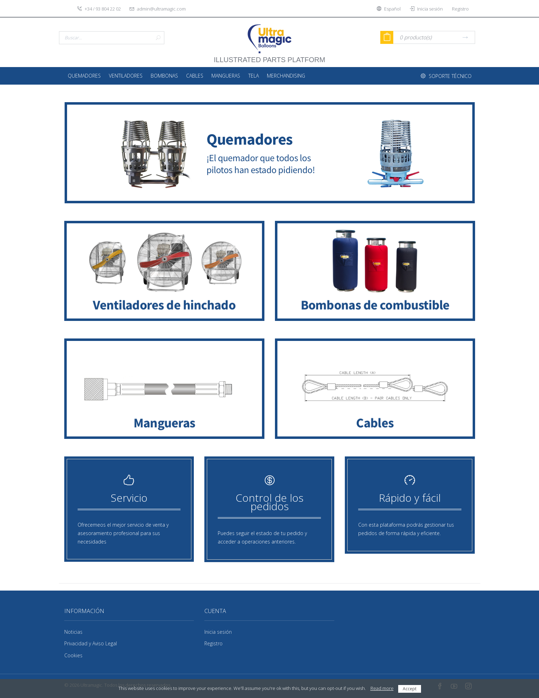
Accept (409, 689)
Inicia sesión (218, 631)
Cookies (73, 655)
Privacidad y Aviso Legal (90, 643)
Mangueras (225, 75)
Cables (194, 75)
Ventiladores (126, 75)
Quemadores (84, 75)
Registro (213, 643)
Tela (253, 75)
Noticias (73, 631)
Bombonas (164, 75)
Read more (382, 688)
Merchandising (286, 75)
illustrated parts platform (269, 56)
